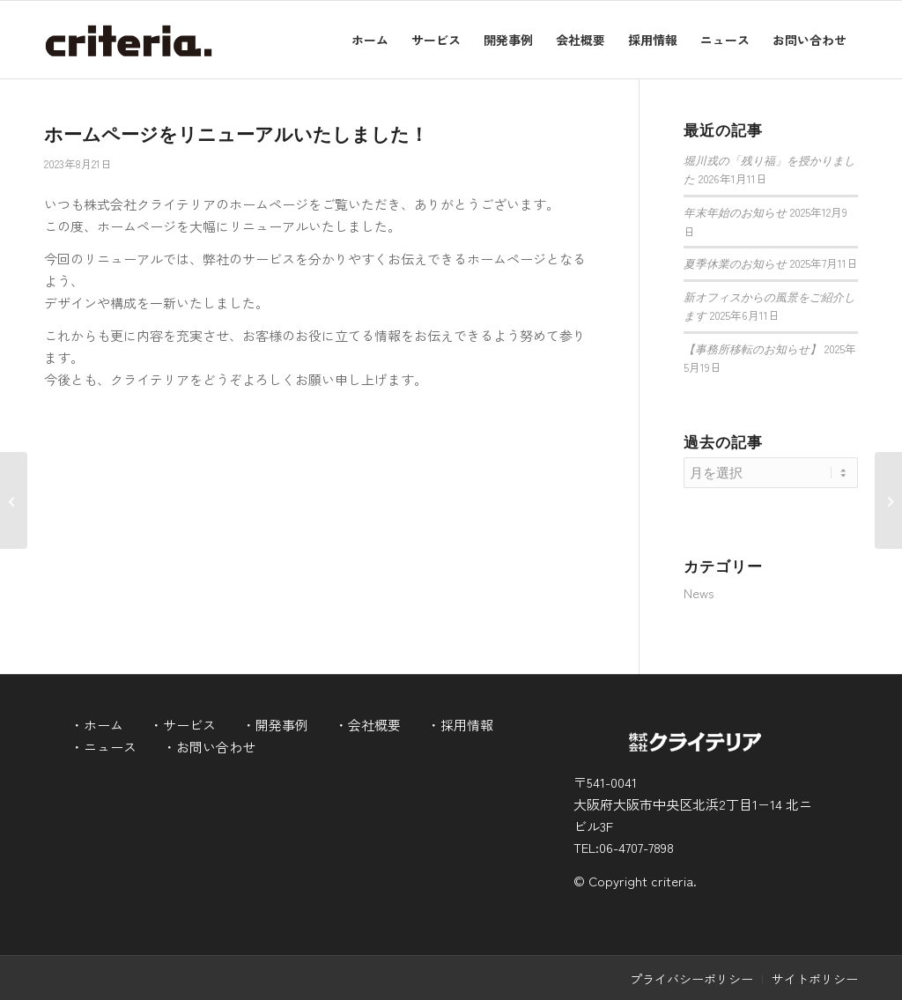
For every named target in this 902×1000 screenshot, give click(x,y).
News (699, 592)
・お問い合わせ (209, 746)
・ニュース (103, 746)
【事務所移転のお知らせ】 (752, 350)
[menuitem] (370, 39)
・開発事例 (275, 724)
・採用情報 (460, 724)
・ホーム (96, 724)
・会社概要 (368, 724)
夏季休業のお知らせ (735, 264)
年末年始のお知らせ (735, 213)
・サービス (183, 724)
